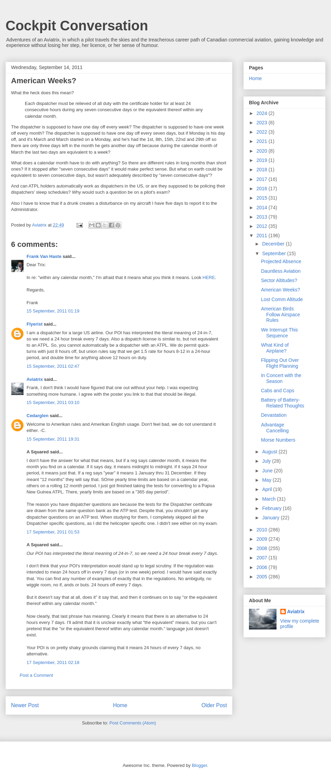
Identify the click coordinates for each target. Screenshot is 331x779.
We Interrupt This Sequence (279, 332)
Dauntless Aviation (281, 271)
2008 (263, 548)
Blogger (199, 765)
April (267, 489)
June (268, 470)
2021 (263, 141)
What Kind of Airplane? (275, 348)
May (267, 480)
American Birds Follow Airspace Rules (280, 314)
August (270, 451)
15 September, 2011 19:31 (53, 439)
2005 (263, 576)
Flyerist (34, 324)
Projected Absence (281, 261)
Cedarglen (38, 415)
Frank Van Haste (44, 256)
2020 (263, 151)
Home (120, 705)
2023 (263, 122)
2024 (263, 113)
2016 (263, 188)
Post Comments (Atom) (132, 722)
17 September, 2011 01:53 (53, 532)
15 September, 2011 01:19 (53, 311)
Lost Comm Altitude (282, 299)
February (272, 508)
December (273, 244)
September (274, 253)
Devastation (274, 415)
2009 (263, 539)
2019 (263, 160)
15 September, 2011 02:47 (53, 366)
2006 (263, 567)
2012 (263, 226)
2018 (263, 169)
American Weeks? (280, 289)
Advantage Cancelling (275, 427)
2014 (263, 207)
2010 (263, 529)
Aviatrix (35, 379)
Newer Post (25, 705)
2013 (263, 217)
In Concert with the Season (281, 378)
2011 (263, 235)
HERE (208, 277)
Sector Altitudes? (279, 280)
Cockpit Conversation (77, 25)
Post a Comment (36, 675)
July (267, 461)
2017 (263, 179)
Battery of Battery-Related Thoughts (282, 402)
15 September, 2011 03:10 (53, 402)
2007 (263, 557)
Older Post (214, 705)
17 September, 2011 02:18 (53, 662)
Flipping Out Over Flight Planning (280, 363)
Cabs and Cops (277, 390)
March (269, 499)
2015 (263, 198)
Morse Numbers (278, 440)
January (271, 517)
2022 (263, 132)
